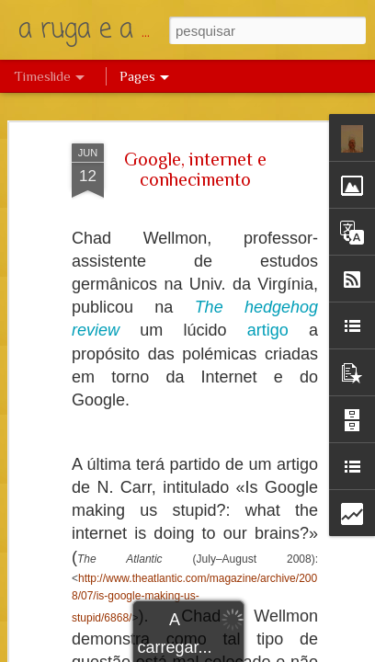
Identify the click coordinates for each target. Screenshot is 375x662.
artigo (268, 330)
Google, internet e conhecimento (195, 169)
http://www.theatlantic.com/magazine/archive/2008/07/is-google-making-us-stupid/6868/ (194, 598)
